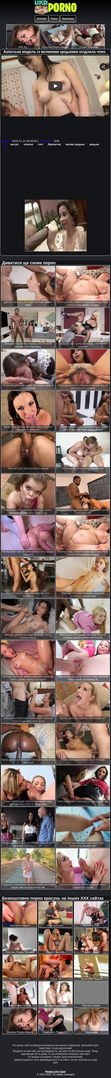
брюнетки (54, 144)
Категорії (41, 19)
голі (40, 144)
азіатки (28, 144)
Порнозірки (68, 19)
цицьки (94, 144)
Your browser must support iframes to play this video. (55, 96)
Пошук (54, 19)
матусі (14, 144)
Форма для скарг (55, 1071)
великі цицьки (75, 144)
